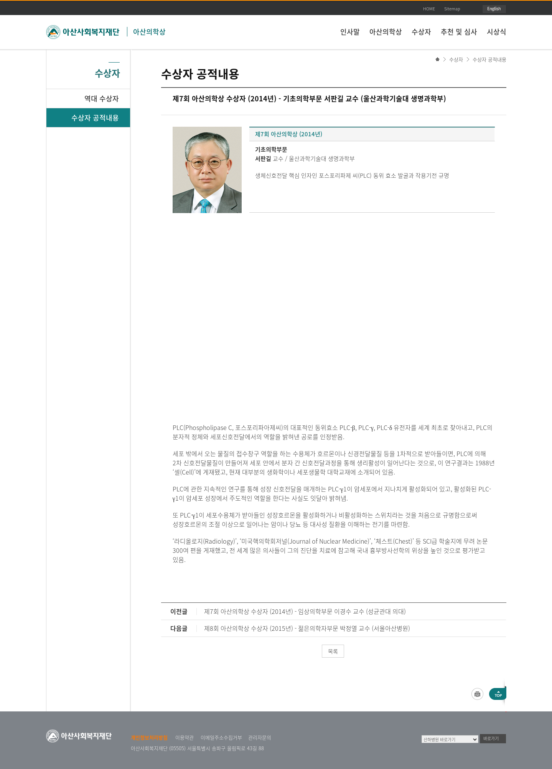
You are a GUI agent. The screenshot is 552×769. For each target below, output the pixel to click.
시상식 (496, 31)
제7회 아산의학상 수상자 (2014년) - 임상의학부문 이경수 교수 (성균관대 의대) (305, 611)
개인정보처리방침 (149, 737)
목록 (333, 651)
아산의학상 (149, 31)
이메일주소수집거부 (221, 737)
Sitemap (452, 8)
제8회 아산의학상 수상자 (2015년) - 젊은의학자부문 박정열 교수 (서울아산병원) (307, 628)
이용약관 (184, 737)
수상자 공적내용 (489, 59)
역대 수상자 (101, 98)
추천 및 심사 (459, 31)
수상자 (421, 31)
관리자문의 (259, 737)
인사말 (350, 31)
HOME (429, 8)
